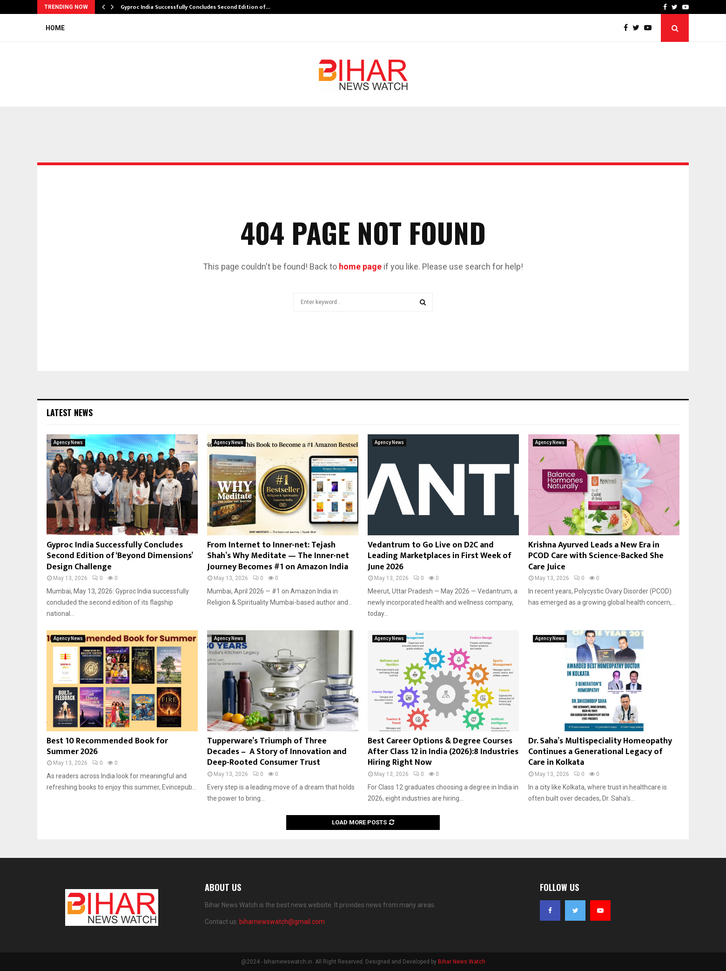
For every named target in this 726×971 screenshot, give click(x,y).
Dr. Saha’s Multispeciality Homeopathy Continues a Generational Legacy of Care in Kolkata (600, 752)
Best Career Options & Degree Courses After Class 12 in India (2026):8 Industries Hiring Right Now (443, 752)
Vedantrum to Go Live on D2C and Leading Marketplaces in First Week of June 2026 (439, 556)
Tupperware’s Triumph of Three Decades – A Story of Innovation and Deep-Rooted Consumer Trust (277, 752)
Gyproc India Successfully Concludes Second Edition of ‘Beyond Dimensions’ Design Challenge (119, 556)
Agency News (68, 442)
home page (360, 266)
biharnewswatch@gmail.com (282, 921)
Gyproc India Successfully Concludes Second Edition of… (195, 7)
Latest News (70, 412)
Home (55, 28)
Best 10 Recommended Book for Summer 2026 (107, 746)
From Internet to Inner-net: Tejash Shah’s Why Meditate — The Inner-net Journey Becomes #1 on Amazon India (278, 556)
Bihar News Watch (461, 961)
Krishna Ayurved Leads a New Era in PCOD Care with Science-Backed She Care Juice (596, 556)
